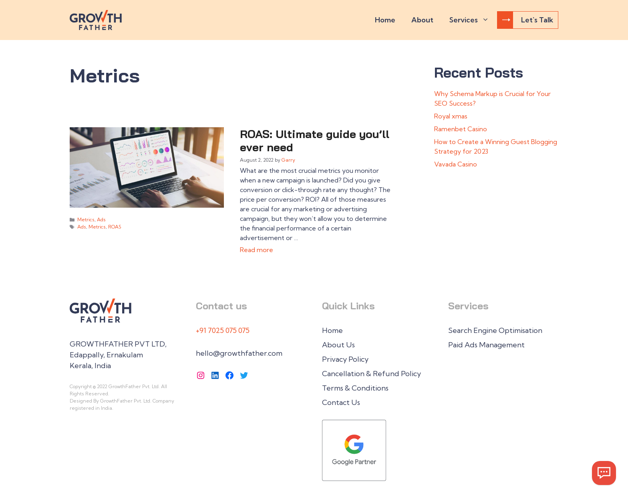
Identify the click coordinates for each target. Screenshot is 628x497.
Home (385, 19)
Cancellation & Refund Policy (371, 373)
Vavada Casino (455, 164)
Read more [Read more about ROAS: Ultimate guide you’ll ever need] (256, 250)
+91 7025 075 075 (223, 330)
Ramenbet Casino (460, 129)
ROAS (114, 227)
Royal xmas (450, 116)
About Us (338, 344)
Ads (101, 219)
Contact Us (341, 402)
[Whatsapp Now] (604, 473)
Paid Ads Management (486, 344)
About (422, 19)
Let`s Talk (527, 19)
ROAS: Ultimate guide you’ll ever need (314, 140)
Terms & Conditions (355, 388)
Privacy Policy (345, 359)
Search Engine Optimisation (495, 330)
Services (473, 20)
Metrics (86, 219)
